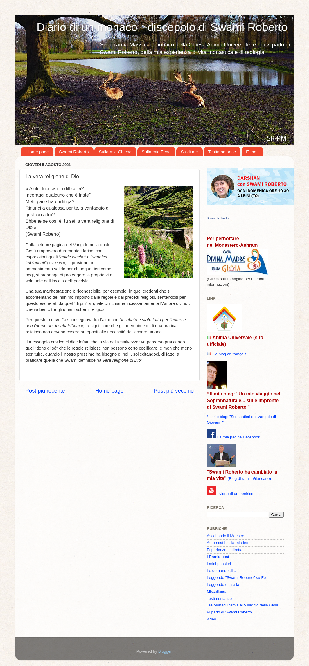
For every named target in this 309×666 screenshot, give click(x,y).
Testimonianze (222, 151)
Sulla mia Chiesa (115, 151)
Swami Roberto (74, 151)
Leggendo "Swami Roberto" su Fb (236, 577)
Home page (37, 151)
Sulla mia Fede (156, 151)
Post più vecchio (174, 391)
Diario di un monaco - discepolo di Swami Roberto (162, 27)
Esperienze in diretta (224, 550)
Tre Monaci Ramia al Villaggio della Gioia (242, 605)
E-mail (252, 151)
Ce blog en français (229, 354)
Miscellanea (217, 591)
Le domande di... (221, 570)
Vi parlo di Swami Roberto (229, 612)
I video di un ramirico (235, 494)
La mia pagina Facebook (238, 437)
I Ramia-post (218, 557)
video (211, 619)
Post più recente (45, 391)
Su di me (189, 151)
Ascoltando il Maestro (225, 536)
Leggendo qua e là (223, 584)
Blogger (165, 651)
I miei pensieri (219, 563)
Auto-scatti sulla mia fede (229, 543)
